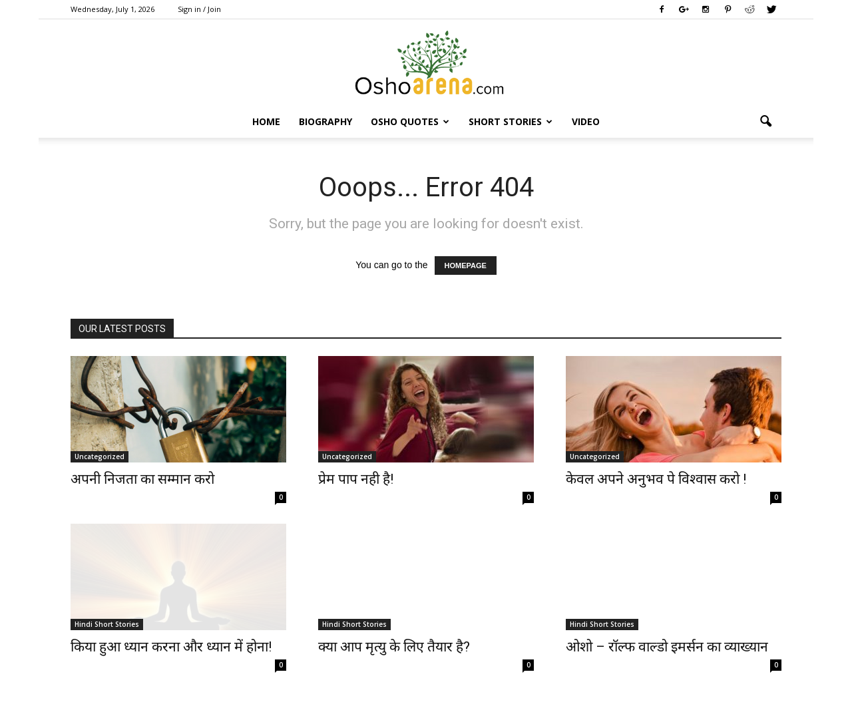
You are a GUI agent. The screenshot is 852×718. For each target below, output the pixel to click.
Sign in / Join (199, 9)
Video (586, 121)
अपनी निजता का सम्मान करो (142, 479)
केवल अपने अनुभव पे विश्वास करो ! (656, 479)
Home (266, 121)
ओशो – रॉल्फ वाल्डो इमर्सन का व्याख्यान (667, 647)
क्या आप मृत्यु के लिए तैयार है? (394, 647)
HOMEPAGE (466, 265)
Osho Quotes (410, 121)
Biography (325, 121)
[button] (765, 122)
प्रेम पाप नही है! (355, 479)
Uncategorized (99, 456)
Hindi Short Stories (107, 624)
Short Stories (510, 121)
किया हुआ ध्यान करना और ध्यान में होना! (171, 647)
